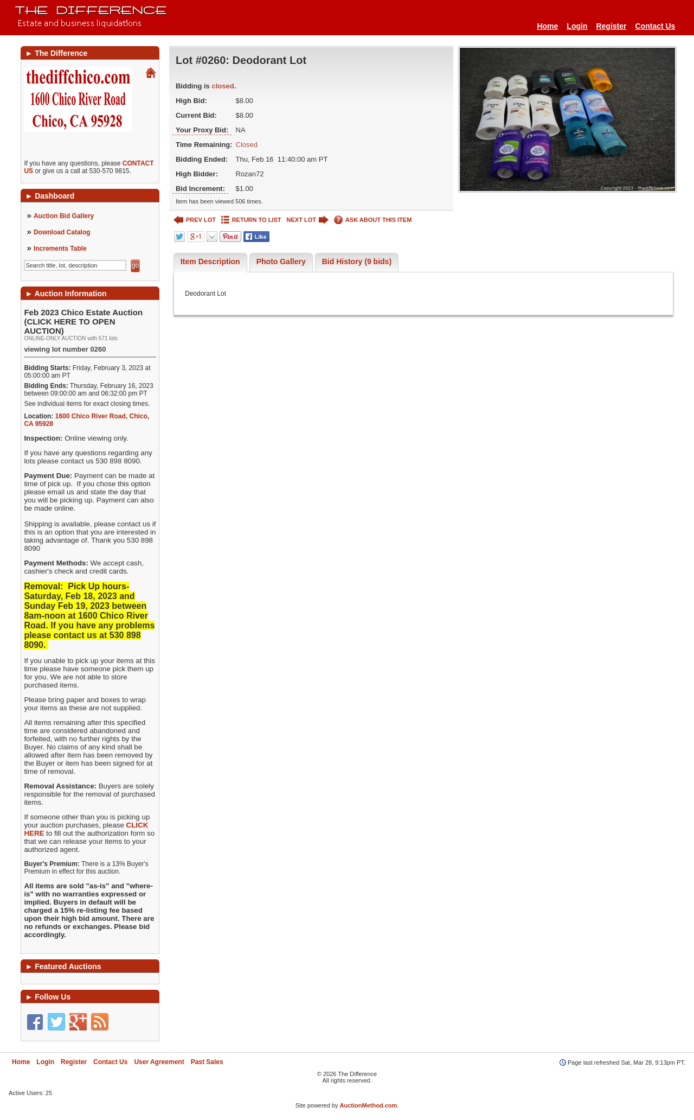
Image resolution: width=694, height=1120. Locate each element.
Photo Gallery (281, 261)
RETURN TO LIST (251, 220)
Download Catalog (62, 232)
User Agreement (159, 1062)
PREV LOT (195, 220)
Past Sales (207, 1062)
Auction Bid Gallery (64, 216)
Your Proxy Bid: (202, 130)
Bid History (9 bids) (356, 261)
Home (547, 26)
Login (577, 26)
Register (611, 26)
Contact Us (655, 26)
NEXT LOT (308, 220)
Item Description (210, 261)
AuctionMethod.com (368, 1105)
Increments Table (60, 248)
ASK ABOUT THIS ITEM (373, 220)
